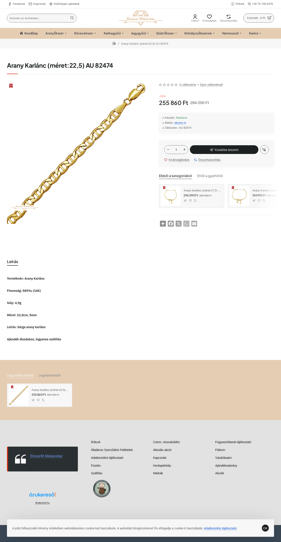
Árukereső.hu (42, 502)
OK (263, 525)
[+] (184, 150)
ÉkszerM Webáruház (46, 456)
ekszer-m (180, 122)
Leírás (13, 261)
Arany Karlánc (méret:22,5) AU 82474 (50, 390)
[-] (168, 150)
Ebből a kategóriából (174, 176)
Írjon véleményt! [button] (211, 84)
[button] (222, 150)
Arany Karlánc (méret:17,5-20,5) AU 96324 (202, 191)
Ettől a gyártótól (205, 176)
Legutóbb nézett (19, 375)
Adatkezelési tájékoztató (222, 525)
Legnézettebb (47, 375)
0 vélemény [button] (187, 84)
